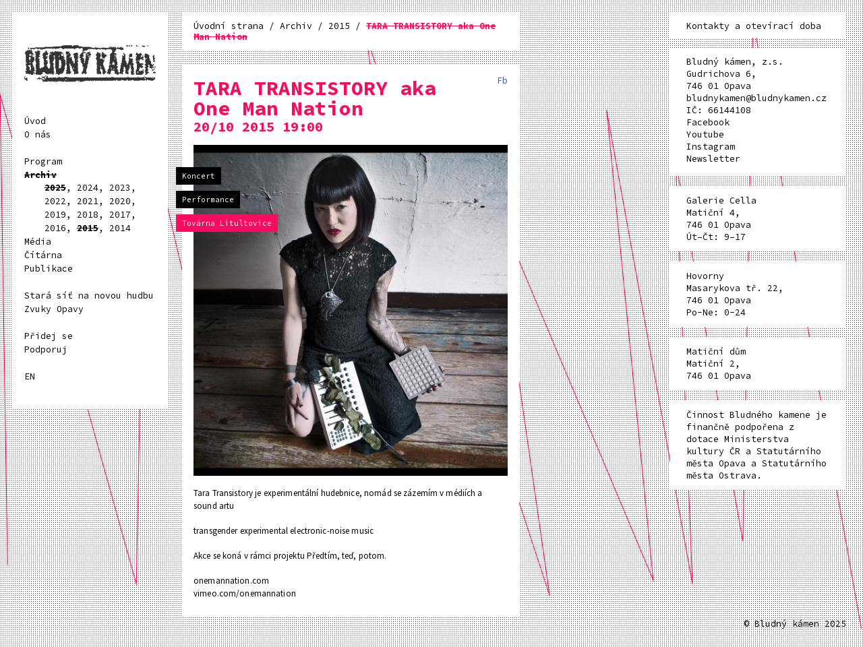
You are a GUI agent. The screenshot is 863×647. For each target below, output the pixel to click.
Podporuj (45, 349)
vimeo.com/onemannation (245, 593)
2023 (120, 187)
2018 (87, 214)
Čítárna (43, 255)
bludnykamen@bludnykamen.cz (756, 98)
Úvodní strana (231, 26)
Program (43, 161)
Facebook (708, 122)
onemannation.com (231, 580)
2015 (87, 228)
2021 (87, 201)
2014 (120, 228)
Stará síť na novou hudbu (89, 295)
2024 (87, 187)
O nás (37, 134)
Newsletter (713, 158)
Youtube (705, 134)
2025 (55, 187)
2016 (55, 228)
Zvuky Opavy (54, 309)
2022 (55, 201)
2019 (55, 214)
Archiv (40, 175)
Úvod (35, 121)
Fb (502, 80)
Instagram (710, 146)
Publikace (48, 268)
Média (37, 241)
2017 (120, 214)
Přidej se (48, 336)
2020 (120, 201)
